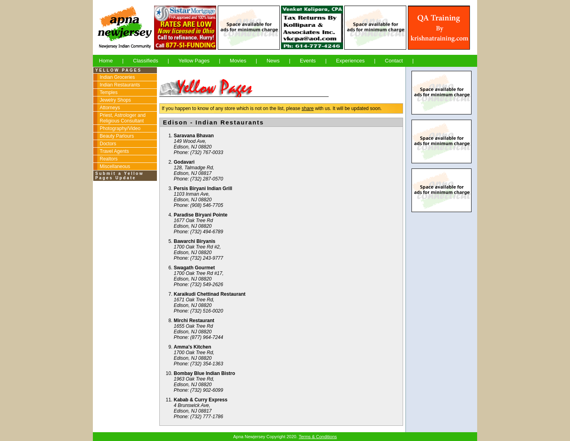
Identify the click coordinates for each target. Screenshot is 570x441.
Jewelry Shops (115, 100)
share (308, 108)
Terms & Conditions (318, 436)
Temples (109, 92)
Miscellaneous (115, 166)
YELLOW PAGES (118, 70)
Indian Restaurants (120, 85)
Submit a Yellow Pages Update (119, 175)
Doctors (108, 143)
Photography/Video (120, 128)
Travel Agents (114, 151)
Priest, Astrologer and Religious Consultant (123, 118)
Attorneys (110, 107)
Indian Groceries (117, 77)
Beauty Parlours (117, 136)
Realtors (109, 159)
